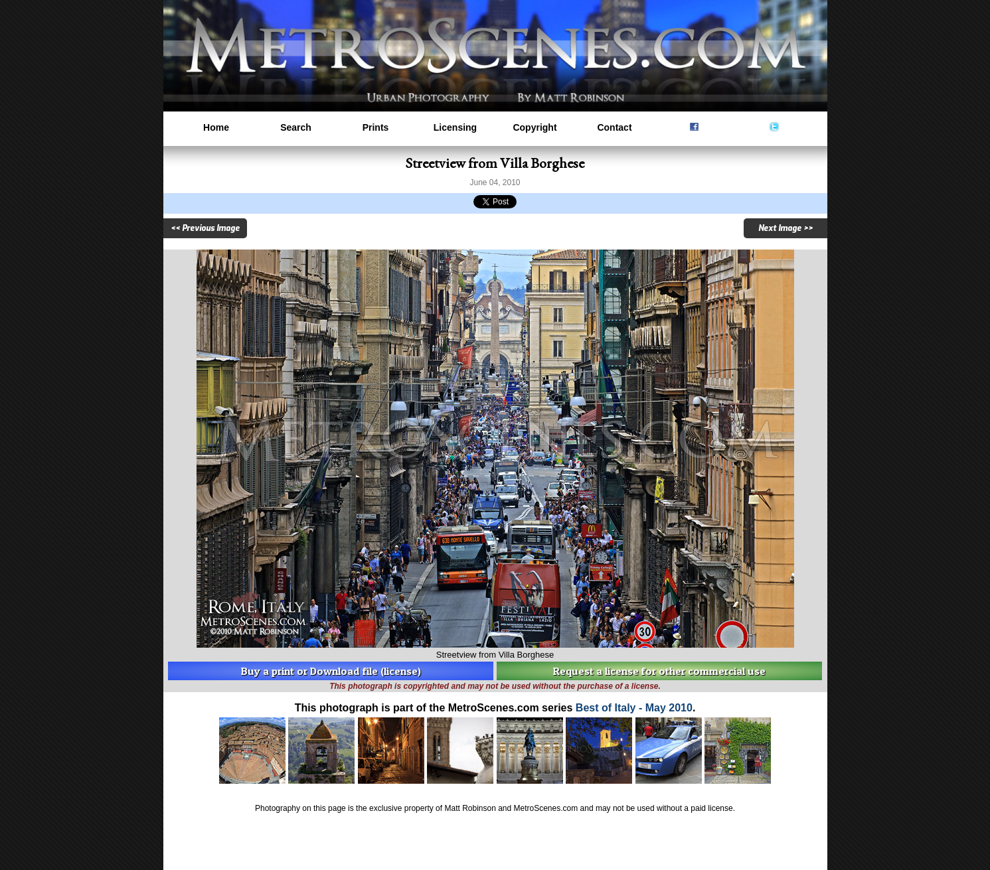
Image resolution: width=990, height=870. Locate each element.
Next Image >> (785, 228)
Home (216, 127)
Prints (376, 127)
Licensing (455, 127)
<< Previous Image (205, 228)
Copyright (534, 127)
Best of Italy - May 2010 (634, 707)
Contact (614, 127)
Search (295, 127)
